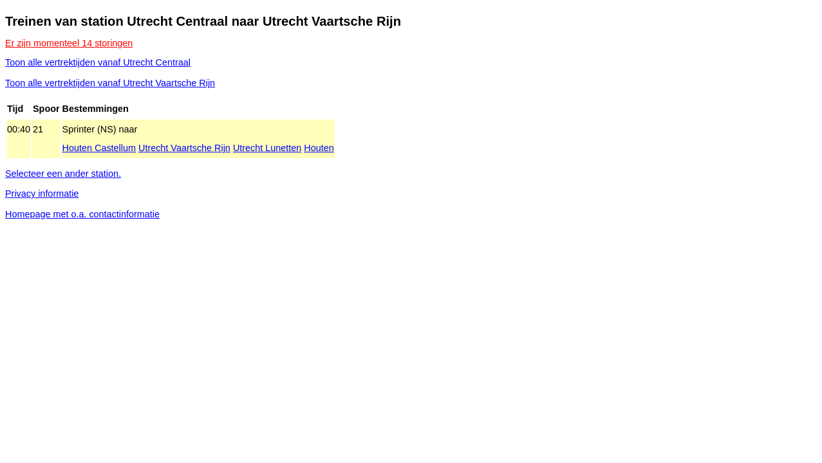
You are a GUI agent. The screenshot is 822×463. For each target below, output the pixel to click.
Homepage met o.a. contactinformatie (82, 214)
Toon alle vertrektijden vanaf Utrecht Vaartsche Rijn (110, 83)
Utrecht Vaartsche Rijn (184, 148)
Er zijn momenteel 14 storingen (69, 43)
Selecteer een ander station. (63, 173)
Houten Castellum (99, 148)
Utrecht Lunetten (267, 148)
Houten (318, 148)
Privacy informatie (42, 193)
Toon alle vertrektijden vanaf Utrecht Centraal (98, 62)
